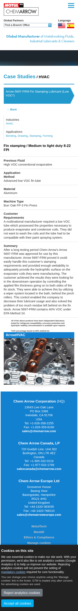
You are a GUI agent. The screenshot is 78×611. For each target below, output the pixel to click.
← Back (12, 109)
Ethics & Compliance (39, 537)
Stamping (35, 135)
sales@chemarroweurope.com (39, 514)
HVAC (9, 123)
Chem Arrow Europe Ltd (39, 481)
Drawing (23, 135)
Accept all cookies (17, 603)
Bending (11, 135)
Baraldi (39, 532)
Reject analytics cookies (22, 593)
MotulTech (38, 526)
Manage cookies (39, 543)
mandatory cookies (13, 572)
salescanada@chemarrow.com (39, 469)
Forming (48, 135)
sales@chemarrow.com (39, 431)
